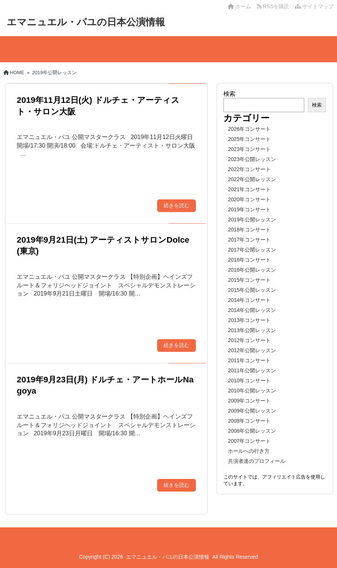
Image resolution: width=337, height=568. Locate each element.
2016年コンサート (249, 260)
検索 (229, 94)
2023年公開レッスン (252, 159)
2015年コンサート (249, 280)
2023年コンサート (249, 149)
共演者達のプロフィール (256, 461)
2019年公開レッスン (252, 220)
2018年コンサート (249, 230)
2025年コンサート (249, 139)
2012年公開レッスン (252, 350)
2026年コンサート (249, 129)
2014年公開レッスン (252, 310)
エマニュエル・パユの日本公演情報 (86, 22)
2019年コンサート (249, 209)
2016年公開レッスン (252, 270)
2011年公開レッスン (252, 370)
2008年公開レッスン (252, 431)
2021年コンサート (249, 189)
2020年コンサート (249, 199)
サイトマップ (314, 6)
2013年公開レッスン (252, 330)
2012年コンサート (249, 340)
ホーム (239, 6)
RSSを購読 (274, 6)
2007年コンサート (249, 441)
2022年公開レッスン (252, 179)
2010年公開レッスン (252, 391)
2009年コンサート (249, 401)
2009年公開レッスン (252, 411)
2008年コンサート (249, 421)
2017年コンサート (249, 240)
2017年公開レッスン (252, 250)
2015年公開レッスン (252, 290)
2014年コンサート (249, 300)
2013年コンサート (249, 320)
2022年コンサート (249, 169)
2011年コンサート (249, 360)
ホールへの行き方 (249, 451)
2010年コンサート (249, 381)
